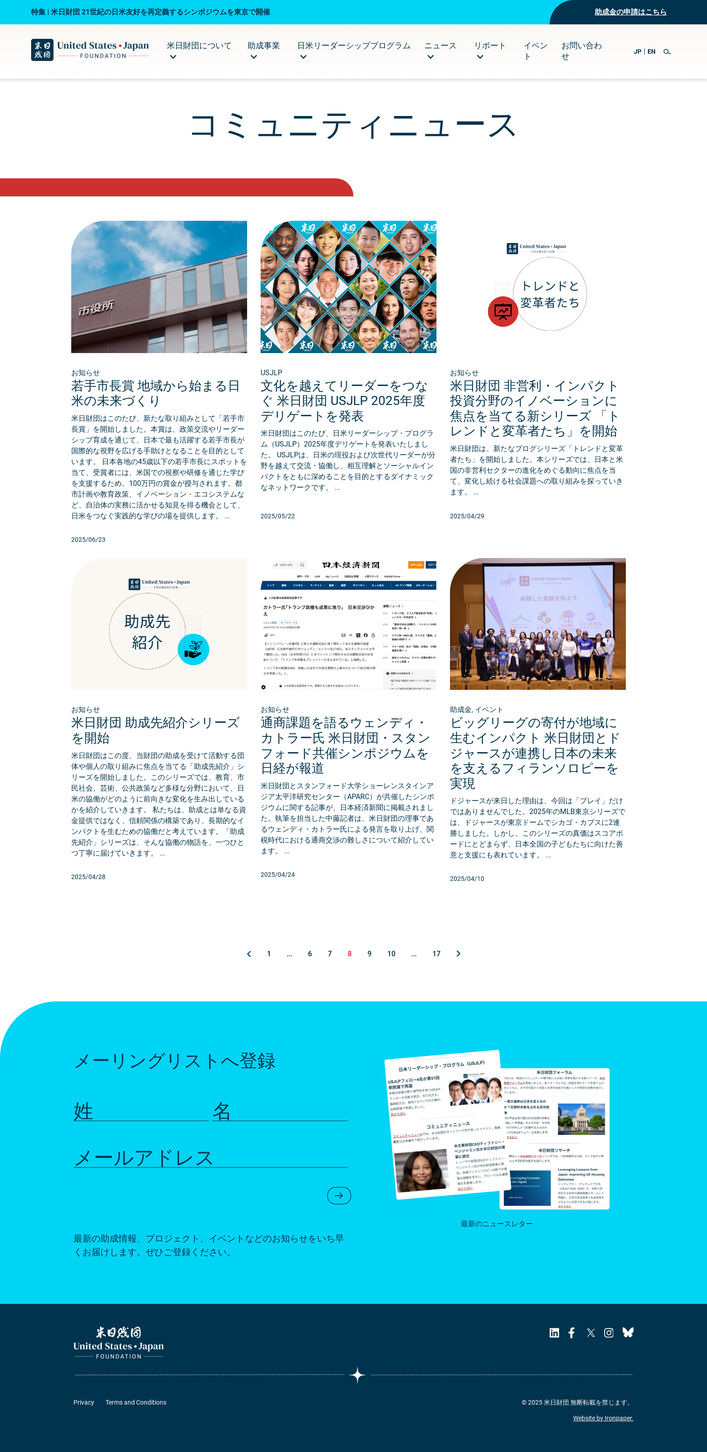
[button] (667, 52)
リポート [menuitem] (490, 45)
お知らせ (85, 372)
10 (391, 953)
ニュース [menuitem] (440, 45)
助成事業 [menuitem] (264, 45)
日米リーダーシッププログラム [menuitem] (354, 45)
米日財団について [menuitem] (199, 45)
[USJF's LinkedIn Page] (554, 1332)
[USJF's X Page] (591, 1333)
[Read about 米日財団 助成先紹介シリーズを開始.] (159, 624)
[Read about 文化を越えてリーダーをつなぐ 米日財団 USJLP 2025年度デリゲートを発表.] (348, 287)
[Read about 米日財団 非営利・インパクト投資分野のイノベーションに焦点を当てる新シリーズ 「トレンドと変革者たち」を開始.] (538, 287)
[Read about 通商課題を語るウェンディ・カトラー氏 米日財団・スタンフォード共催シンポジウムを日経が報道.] (348, 624)
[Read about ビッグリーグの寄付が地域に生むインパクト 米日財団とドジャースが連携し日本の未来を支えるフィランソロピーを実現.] (538, 624)
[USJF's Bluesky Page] (628, 1332)
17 (436, 953)
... (289, 953)
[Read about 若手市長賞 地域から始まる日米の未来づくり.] (159, 287)
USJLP (271, 372)
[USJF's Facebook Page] (573, 1332)
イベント (489, 709)
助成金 (461, 709)
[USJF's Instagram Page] (608, 1332)
